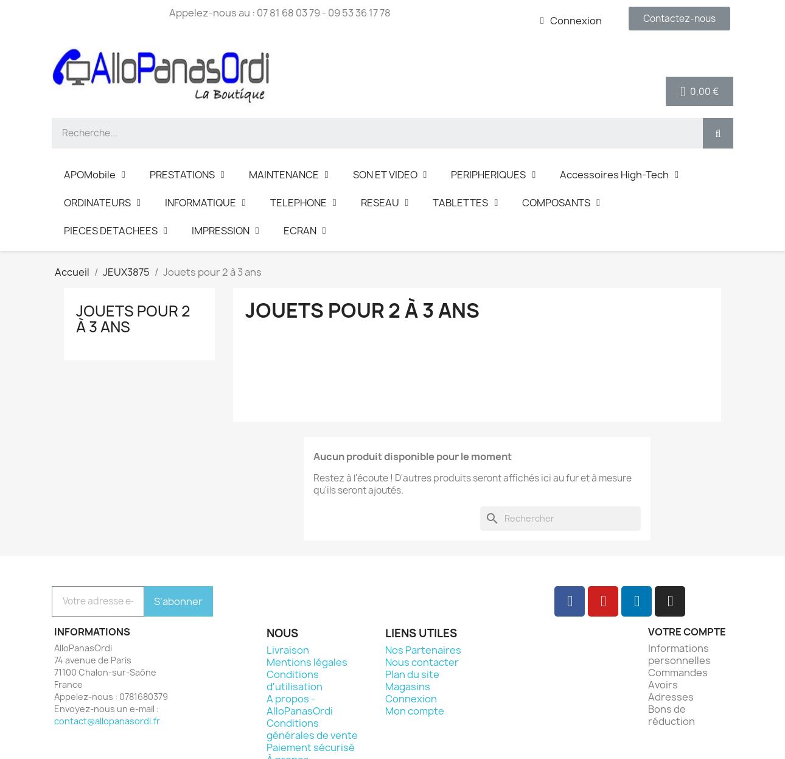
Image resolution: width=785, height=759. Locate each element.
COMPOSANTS (561, 203)
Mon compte (414, 711)
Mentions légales (307, 662)
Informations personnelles (679, 654)
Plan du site (412, 674)
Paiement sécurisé (311, 747)
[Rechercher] (560, 518)
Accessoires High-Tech (619, 175)
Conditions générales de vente (312, 729)
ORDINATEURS (102, 203)
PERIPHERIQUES (493, 175)
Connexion (411, 698)
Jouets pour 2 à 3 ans (133, 319)
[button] (679, 18)
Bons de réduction (671, 715)
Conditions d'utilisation (295, 680)
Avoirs (663, 684)
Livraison (288, 650)
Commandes (678, 672)
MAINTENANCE (289, 175)
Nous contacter (422, 662)
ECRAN (305, 231)
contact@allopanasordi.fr (107, 721)
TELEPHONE (303, 203)
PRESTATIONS (187, 175)
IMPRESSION (225, 231)
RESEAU (385, 203)
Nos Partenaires (423, 650)
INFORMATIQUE (205, 203)
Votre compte (687, 631)
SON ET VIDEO (390, 175)
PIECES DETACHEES (115, 231)
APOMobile (94, 175)
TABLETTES (465, 203)
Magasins (407, 686)
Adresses (671, 697)
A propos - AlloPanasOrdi (300, 705)
